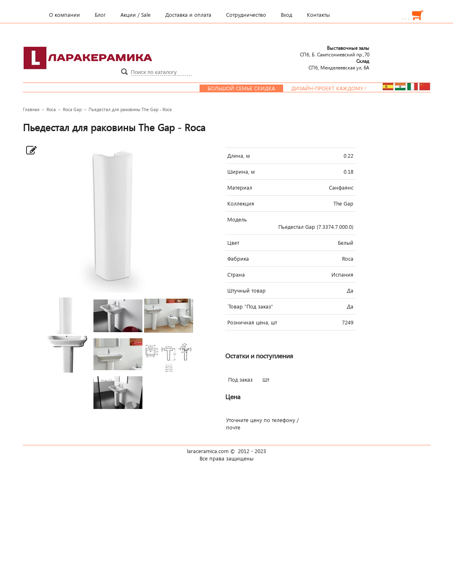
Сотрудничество (246, 14)
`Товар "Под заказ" (250, 306)
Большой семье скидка (245, 88)
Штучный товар (246, 290)
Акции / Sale (135, 14)
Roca (51, 109)
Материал (239, 187)
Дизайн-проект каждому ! (332, 88)
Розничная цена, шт (252, 322)
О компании (64, 14)
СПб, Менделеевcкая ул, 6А (339, 64)
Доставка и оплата (188, 14)
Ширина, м (241, 171)
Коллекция (240, 203)
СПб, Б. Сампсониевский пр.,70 (334, 51)
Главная (31, 109)
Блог (100, 14)
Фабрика (238, 258)
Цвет (233, 242)
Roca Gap (72, 109)
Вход (286, 14)
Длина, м (238, 155)
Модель (237, 219)
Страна (236, 274)
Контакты (318, 14)
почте (233, 427)
